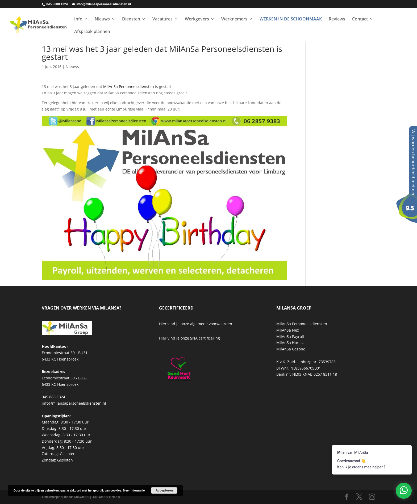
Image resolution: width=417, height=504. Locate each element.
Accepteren (164, 490)
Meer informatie (134, 490)
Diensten (131, 19)
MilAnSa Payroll (290, 336)
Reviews (337, 19)
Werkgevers (197, 19)
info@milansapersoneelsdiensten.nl (74, 403)
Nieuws (102, 19)
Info (78, 19)
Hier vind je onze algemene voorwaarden (195, 323)
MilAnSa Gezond (291, 348)
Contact (360, 19)
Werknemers (234, 19)
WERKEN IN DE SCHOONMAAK (291, 19)
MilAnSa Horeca (290, 342)
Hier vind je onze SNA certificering (189, 338)
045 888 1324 (53, 396)
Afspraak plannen (92, 31)
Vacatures (162, 19)
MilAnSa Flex (287, 330)
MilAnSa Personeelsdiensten (128, 86)
